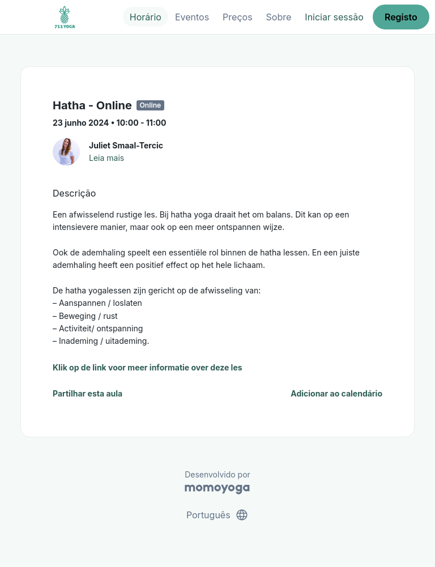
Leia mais (106, 158)
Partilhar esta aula (87, 393)
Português (217, 515)
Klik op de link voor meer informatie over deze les (147, 367)
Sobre (279, 17)
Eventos (192, 17)
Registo (401, 17)
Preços (237, 17)
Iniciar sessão (334, 17)
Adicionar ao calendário (336, 393)
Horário (145, 17)
